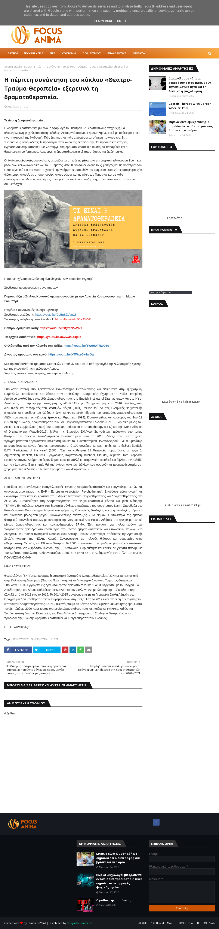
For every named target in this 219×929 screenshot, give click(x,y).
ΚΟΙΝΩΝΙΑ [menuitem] (69, 53)
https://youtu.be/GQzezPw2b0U (61, 328)
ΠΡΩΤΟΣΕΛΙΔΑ (206, 923)
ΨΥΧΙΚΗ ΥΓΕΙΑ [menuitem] (33, 53)
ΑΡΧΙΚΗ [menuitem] (12, 53)
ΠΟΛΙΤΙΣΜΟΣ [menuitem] (92, 53)
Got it (121, 21)
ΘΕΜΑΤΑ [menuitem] (139, 53)
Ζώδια (169, 505)
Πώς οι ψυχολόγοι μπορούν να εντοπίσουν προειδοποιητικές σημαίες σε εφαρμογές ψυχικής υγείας (119, 881)
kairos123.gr (191, 401)
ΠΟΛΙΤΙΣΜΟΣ (21, 639)
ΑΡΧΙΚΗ (142, 923)
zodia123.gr (193, 505)
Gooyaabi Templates (79, 923)
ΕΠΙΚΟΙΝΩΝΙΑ (185, 923)
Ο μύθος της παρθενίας (113, 900)
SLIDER (28, 67)
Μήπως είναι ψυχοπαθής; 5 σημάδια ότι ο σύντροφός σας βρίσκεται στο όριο (191, 126)
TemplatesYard (36, 923)
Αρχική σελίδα (13, 67)
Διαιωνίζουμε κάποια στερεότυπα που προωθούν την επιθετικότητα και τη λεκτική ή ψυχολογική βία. (190, 84)
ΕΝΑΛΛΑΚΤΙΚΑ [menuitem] (116, 53)
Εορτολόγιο (174, 218)
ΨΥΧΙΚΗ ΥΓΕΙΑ (39, 639)
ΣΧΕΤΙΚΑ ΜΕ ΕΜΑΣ (161, 923)
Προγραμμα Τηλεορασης (161, 292)
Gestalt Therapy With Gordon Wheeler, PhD (190, 106)
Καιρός (167, 401)
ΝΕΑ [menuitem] (52, 53)
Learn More (103, 21)
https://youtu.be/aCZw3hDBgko (59, 337)
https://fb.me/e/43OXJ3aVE (73, 319)
